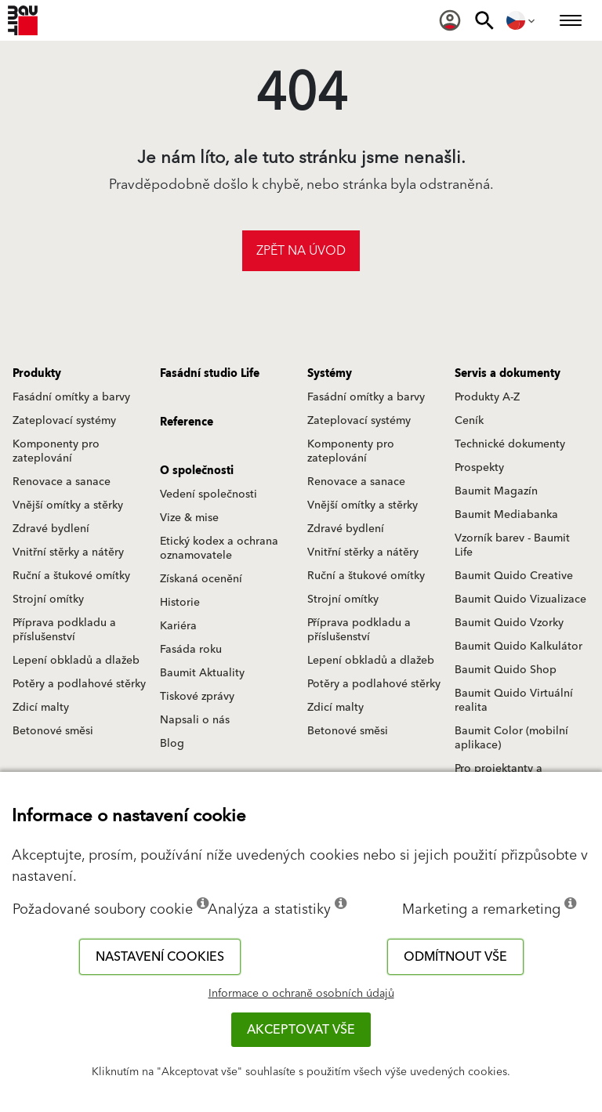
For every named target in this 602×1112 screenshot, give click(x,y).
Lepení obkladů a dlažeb (76, 660)
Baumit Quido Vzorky (509, 623)
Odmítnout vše (455, 957)
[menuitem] (450, 20)
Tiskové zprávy (197, 696)
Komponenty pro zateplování (56, 451)
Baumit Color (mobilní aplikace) (511, 738)
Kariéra (178, 626)
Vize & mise (189, 518)
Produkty (37, 373)
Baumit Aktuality (202, 673)
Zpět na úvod (301, 251)
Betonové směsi (53, 731)
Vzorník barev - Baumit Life (512, 545)
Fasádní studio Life (209, 373)
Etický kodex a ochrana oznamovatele (219, 548)
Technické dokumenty (510, 444)
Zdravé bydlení (51, 529)
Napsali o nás (195, 720)
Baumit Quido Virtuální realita (514, 700)
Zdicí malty (41, 707)
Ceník (469, 420)
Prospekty (479, 467)
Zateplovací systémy (64, 420)
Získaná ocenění (201, 579)
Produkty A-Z (487, 397)
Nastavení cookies (160, 957)
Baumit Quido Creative (514, 576)
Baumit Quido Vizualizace (520, 599)
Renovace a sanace (62, 482)
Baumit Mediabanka (506, 514)
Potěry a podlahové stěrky (79, 684)
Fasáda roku (191, 649)
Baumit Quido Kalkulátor (518, 646)
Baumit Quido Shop (506, 670)
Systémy (329, 373)
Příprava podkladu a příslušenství (64, 630)
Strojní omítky (48, 599)
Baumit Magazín (496, 491)
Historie (180, 602)
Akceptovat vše (301, 1030)
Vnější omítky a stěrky (68, 505)
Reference (186, 422)
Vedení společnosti (208, 494)
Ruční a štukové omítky (71, 576)
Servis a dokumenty (507, 373)
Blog (172, 743)
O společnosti (197, 471)
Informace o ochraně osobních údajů (301, 993)
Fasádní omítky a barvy (71, 397)
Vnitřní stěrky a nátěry (68, 552)
